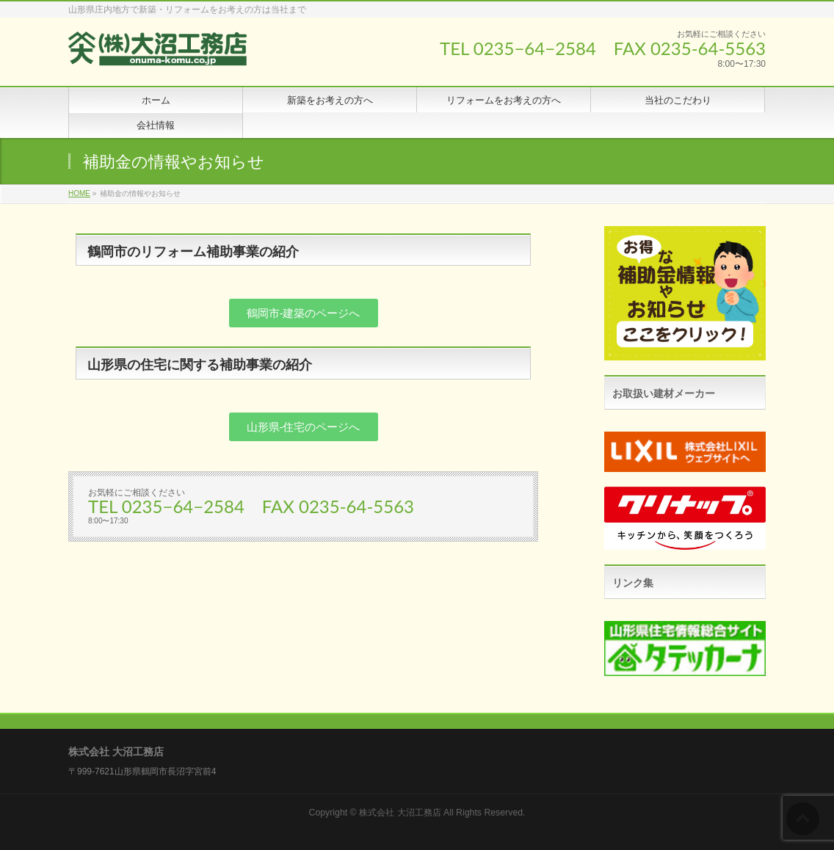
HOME (79, 193)
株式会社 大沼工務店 (399, 812)
